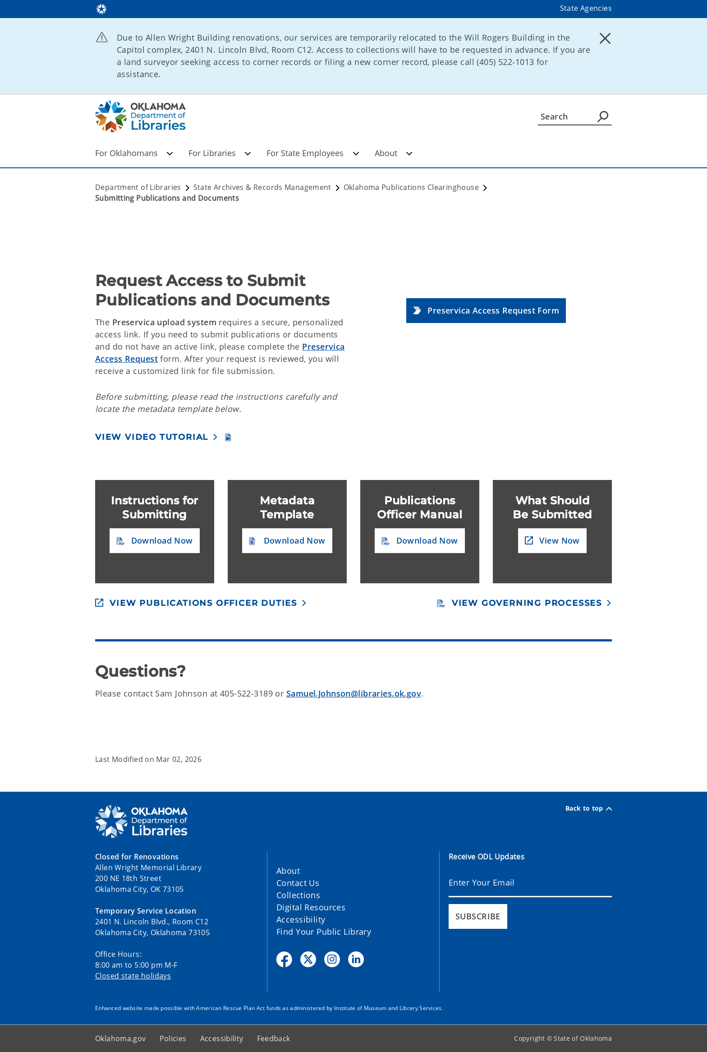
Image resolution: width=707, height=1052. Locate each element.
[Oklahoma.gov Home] (101, 8)
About (394, 153)
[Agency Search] (603, 116)
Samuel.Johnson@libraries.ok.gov (353, 693)
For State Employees (312, 153)
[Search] (574, 116)
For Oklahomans (134, 153)
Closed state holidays (133, 976)
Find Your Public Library (323, 931)
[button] (486, 310)
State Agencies (586, 8)
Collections (298, 895)
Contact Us (297, 882)
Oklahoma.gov (120, 1038)
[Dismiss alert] (605, 38)
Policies (173, 1038)
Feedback (273, 1038)
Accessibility (301, 919)
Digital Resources (310, 907)
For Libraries (219, 153)
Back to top (588, 808)
